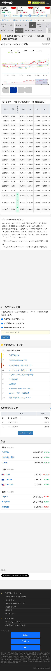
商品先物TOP (3, 25)
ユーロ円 (8, 479)
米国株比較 (34, 15)
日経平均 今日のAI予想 (18, 360)
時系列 (40, 30)
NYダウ (5, 497)
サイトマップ (10, 614)
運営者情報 (9, 618)
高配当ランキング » (25, 433)
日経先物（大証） (9, 457)
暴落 (33, 30)
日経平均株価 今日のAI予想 (15, 597)
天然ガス (18, 25)
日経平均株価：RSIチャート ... (21, 398)
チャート (10, 30)
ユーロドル (9, 485)
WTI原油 (10, 25)
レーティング (16, 15)
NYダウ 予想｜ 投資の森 (19, 393)
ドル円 (7, 474)
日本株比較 (25, 15)
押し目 (43, 2)
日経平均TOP (14, 355)
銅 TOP (3, 30)
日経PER (12, 384)
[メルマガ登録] (29, 2)
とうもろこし (47, 25)
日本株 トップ (10, 600)
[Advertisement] (25, 277)
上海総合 (5, 507)
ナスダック (6, 502)
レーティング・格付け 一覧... (21, 370)
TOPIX (4, 462)
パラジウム (40, 25)
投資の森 (7, 2)
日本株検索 (13, 379)
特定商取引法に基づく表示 (15, 625)
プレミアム (35, 2)
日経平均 (5, 452)
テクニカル (19, 30)
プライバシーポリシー (13, 622)
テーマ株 (43, 15)
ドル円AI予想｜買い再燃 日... (21, 365)
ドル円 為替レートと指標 (14, 603)
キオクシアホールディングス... (21, 388)
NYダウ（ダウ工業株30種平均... (21, 375)
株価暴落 (8, 610)
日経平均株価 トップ (13, 593)
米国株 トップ (10, 607)
